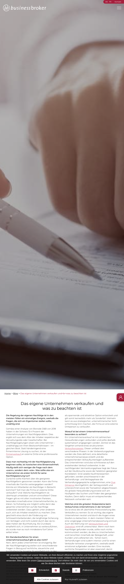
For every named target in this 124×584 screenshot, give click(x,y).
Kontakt (118, 2)
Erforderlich (44, 570)
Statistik (65, 570)
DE (106, 2)
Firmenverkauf (13, 454)
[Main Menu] (118, 8)
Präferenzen (88, 570)
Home (7, 393)
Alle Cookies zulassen (47, 579)
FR (110, 2)
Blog (15, 393)
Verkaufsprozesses (74, 448)
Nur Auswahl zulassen (76, 579)
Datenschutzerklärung (47, 560)
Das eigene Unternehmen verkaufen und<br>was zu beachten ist (53, 393)
